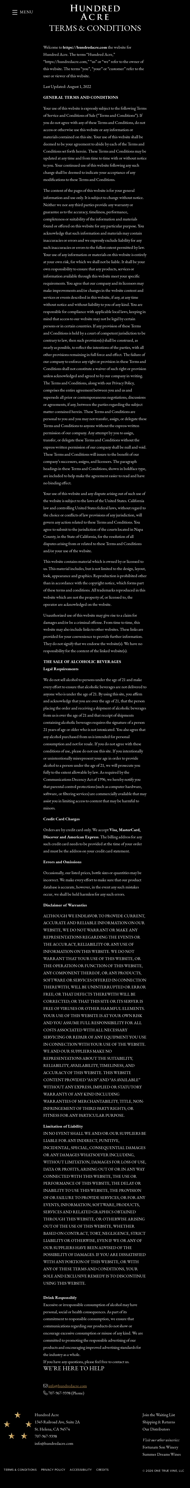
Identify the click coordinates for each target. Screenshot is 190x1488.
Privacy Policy (53, 1470)
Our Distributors (156, 1429)
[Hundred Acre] (18, 1425)
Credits (102, 1470)
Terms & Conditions (20, 1470)
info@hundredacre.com (67, 1386)
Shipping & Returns (158, 1422)
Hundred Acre (95, 12)
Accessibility (81, 1470)
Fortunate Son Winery (160, 1447)
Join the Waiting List (158, 1415)
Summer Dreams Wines (161, 1454)
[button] (22, 12)
